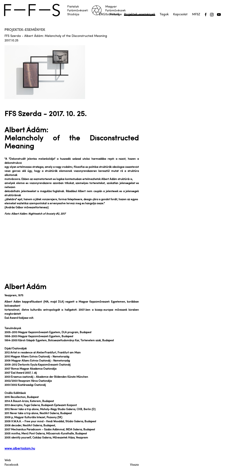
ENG (102, 14)
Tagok (164, 14)
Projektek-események (139, 14)
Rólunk (114, 14)
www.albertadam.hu (19, 448)
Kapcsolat (180, 14)
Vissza (134, 465)
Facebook (11, 465)
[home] (68, 10)
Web (7, 460)
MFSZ (196, 14)
